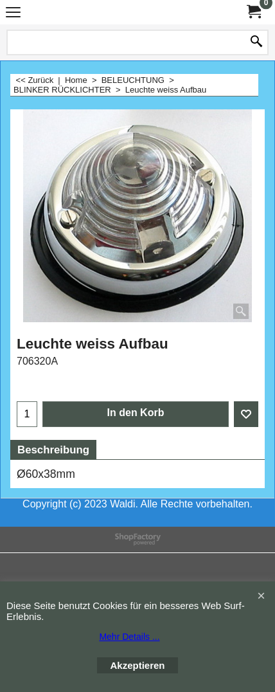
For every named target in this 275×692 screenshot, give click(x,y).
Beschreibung (53, 450)
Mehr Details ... (129, 637)
